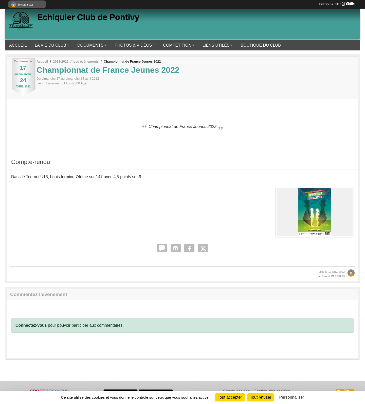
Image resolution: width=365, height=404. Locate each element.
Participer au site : (336, 4)
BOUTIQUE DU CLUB (261, 45)
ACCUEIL (18, 45)
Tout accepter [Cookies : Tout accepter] (230, 397)
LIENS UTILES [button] (216, 45)
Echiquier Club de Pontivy (88, 17)
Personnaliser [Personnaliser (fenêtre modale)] (291, 397)
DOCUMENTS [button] (90, 45)
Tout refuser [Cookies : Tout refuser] (260, 397)
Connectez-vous (31, 325)
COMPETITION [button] (177, 45)
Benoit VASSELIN (333, 276)
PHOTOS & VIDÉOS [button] (133, 45)
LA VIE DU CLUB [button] (50, 45)
